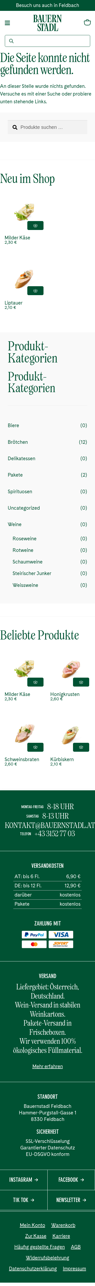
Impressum (74, 1269)
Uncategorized (24, 508)
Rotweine (23, 550)
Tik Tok (23, 1200)
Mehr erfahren (47, 1066)
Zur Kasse (35, 1236)
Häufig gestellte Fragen (39, 1247)
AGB (76, 1247)
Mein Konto (32, 1225)
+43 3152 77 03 (55, 833)
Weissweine (25, 585)
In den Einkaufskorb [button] (35, 225)
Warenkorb (63, 1225)
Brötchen (18, 442)
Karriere (61, 1236)
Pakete (15, 475)
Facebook (71, 1180)
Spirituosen (20, 491)
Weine (15, 524)
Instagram (23, 1180)
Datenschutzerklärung (33, 1269)
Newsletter (71, 1200)
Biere (13, 425)
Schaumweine (28, 562)
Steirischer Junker (32, 573)
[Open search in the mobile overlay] (47, 41)
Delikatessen (21, 458)
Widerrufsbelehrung (47, 1258)
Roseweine (25, 539)
